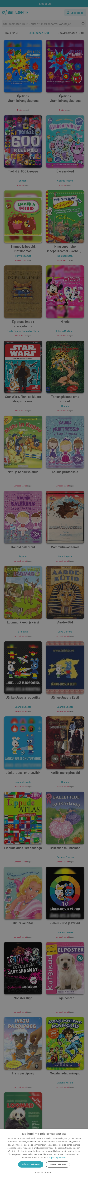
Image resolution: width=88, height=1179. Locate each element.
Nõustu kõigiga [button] (31, 1164)
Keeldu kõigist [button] (57, 1164)
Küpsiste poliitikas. (57, 1157)
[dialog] (44, 1154)
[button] (44, 1172)
